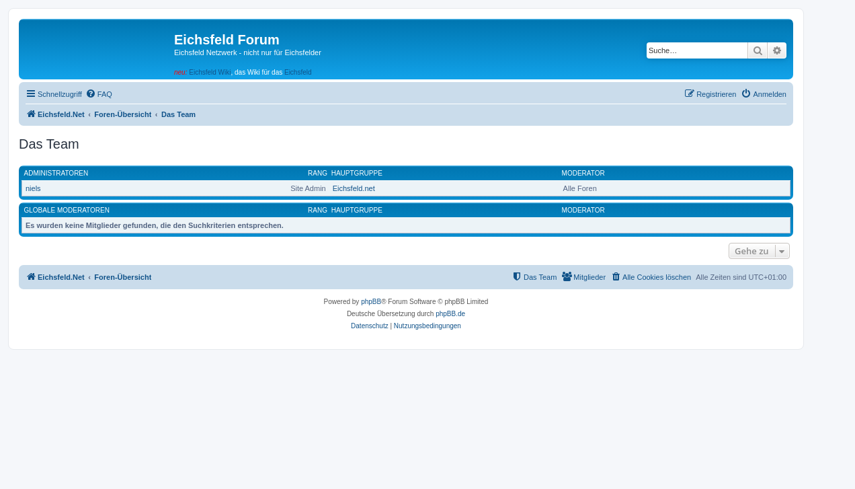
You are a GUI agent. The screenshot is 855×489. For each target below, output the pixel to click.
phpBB (371, 301)
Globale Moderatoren (67, 210)
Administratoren (56, 173)
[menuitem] (98, 94)
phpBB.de (450, 313)
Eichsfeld (298, 72)
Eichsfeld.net (354, 188)
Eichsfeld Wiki (210, 72)
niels (33, 188)
